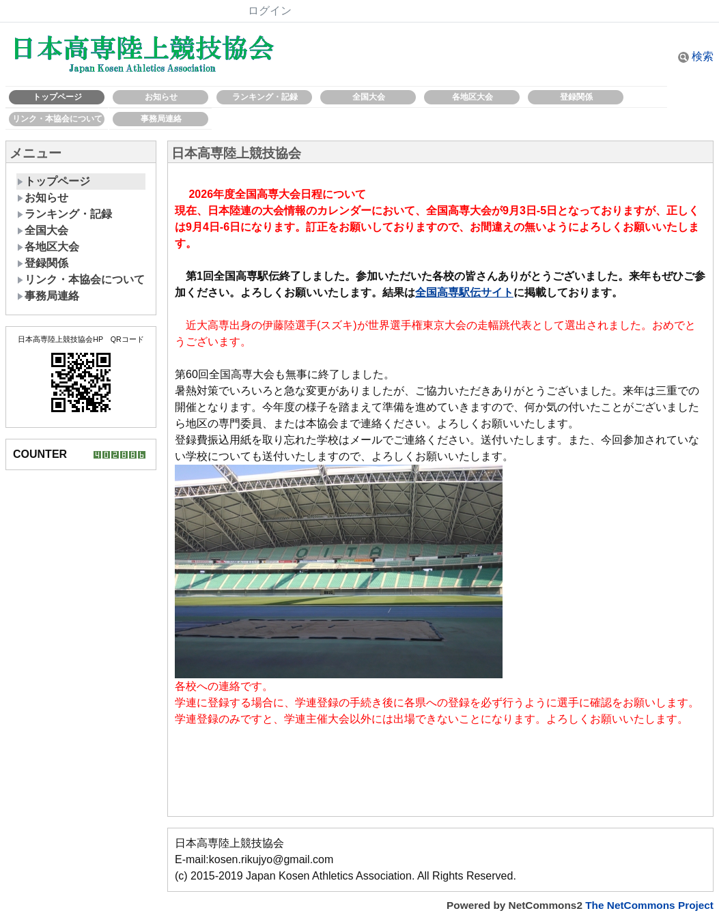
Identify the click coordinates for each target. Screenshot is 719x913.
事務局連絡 (161, 119)
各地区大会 (472, 97)
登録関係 (576, 97)
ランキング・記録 (265, 97)
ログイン (270, 10)
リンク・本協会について (57, 119)
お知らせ (161, 97)
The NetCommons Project (649, 905)
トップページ (57, 97)
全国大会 (368, 97)
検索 (696, 56)
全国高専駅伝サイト (464, 292)
